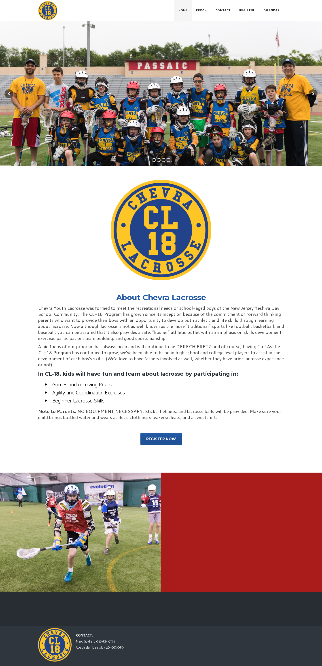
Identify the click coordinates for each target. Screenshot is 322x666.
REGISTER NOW (161, 439)
